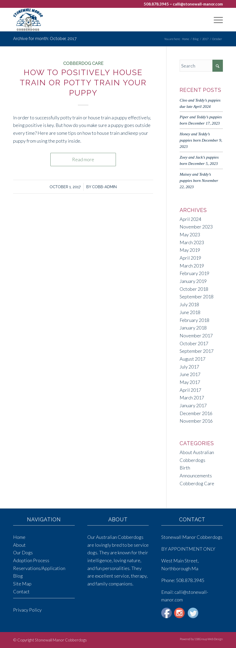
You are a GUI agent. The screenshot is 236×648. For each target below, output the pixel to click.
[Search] (201, 66)
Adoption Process (31, 560)
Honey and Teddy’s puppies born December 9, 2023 (201, 140)
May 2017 (190, 382)
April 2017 (190, 390)
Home (19, 537)
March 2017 (192, 397)
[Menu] (215, 19)
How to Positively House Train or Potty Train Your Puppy (83, 82)
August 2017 (192, 359)
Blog (18, 576)
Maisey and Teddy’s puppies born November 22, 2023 (199, 180)
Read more (83, 159)
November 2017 (196, 335)
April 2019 (190, 258)
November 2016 (196, 421)
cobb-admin (104, 187)
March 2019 (192, 266)
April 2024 (190, 219)
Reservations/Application (39, 568)
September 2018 (196, 296)
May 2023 (190, 234)
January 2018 (193, 328)
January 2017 (193, 405)
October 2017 (194, 343)
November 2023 (196, 227)
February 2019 (194, 273)
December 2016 (196, 413)
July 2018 (189, 304)
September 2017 (196, 351)
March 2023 (192, 242)
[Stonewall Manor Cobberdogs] (28, 19)
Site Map (22, 583)
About (19, 545)
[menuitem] (215, 19)
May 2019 (190, 250)
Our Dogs (23, 552)
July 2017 (189, 367)
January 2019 (193, 281)
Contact (21, 591)
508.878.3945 (156, 4)
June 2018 (190, 312)
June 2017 (190, 374)
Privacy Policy (27, 610)
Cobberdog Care (83, 63)
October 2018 (194, 289)
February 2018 (194, 320)
